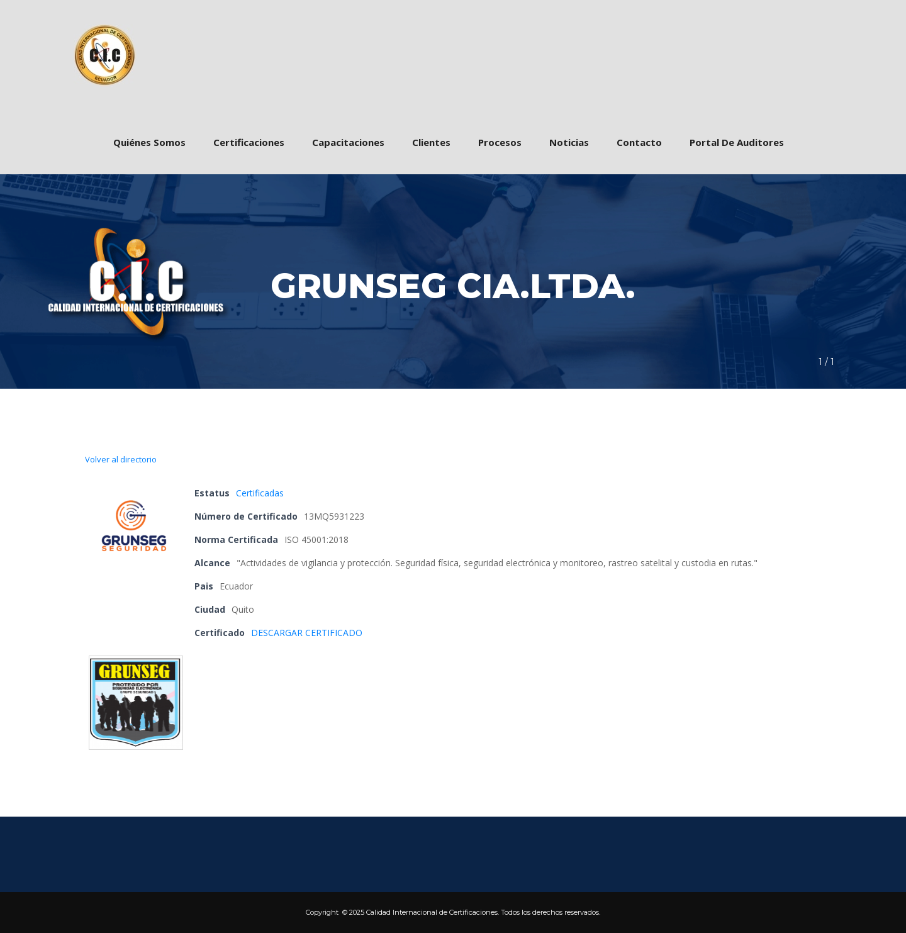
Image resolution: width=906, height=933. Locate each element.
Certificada (260, 493)
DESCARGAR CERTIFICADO (306, 633)
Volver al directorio (121, 459)
